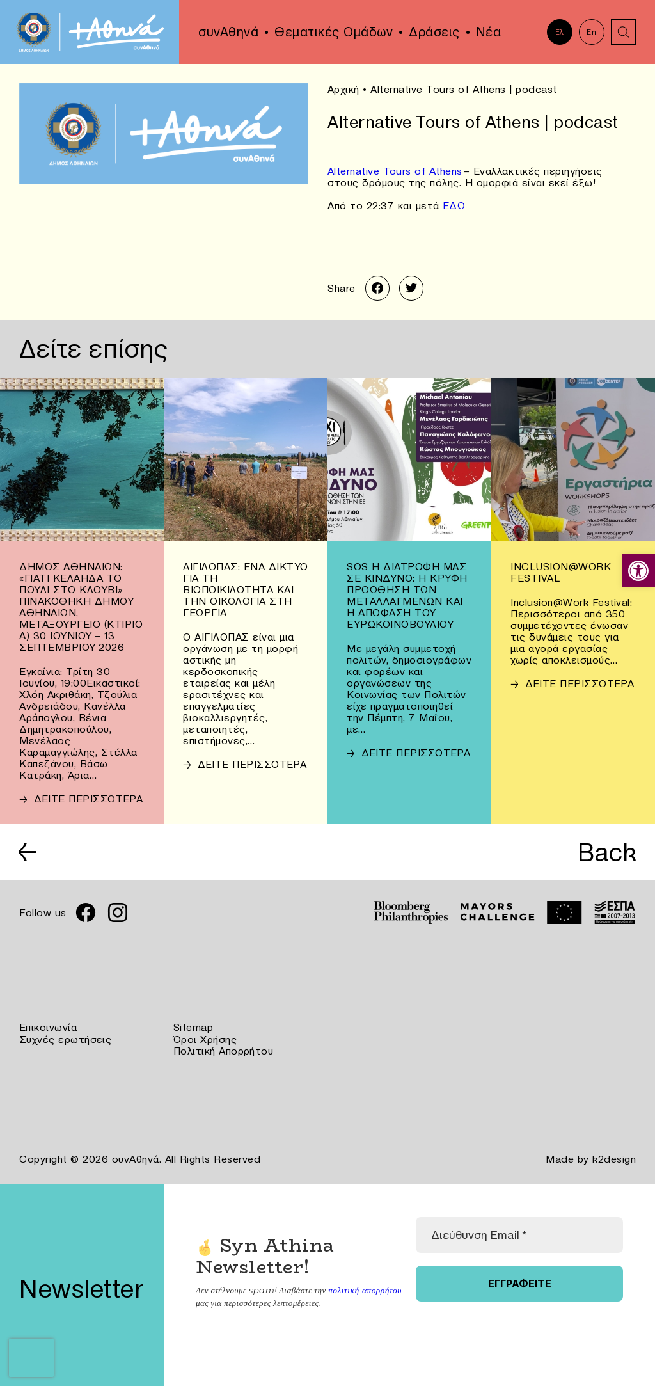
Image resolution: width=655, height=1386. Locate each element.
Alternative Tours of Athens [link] (395, 170)
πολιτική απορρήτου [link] (363, 1289)
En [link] (591, 32)
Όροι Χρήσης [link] (205, 1039)
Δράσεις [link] (434, 32)
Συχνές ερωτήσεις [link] (65, 1039)
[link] (638, 570)
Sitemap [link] (193, 1027)
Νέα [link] (488, 32)
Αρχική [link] (343, 89)
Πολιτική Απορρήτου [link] (223, 1050)
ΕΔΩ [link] (454, 204)
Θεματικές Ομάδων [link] (333, 32)
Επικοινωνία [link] (48, 1027)
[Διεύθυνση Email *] (519, 1234)
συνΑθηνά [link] (228, 32)
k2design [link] (614, 1158)
